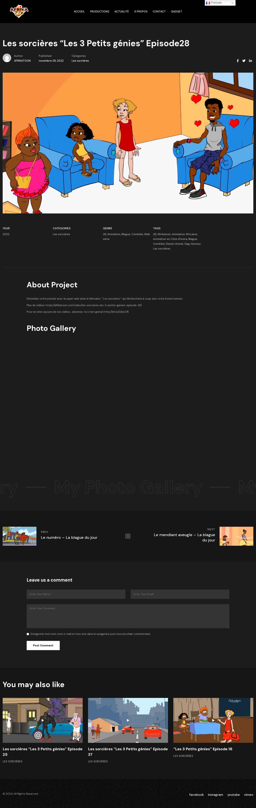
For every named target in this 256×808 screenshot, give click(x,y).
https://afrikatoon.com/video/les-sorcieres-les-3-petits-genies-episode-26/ (94, 305)
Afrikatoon (164, 234)
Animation (113, 234)
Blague (126, 234)
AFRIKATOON (22, 61)
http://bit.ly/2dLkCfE (116, 312)
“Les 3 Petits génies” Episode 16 (202, 749)
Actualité (121, 11)
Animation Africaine (184, 234)
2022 (6, 234)
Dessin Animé (174, 244)
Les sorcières (80, 61)
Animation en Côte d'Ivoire (170, 239)
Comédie (137, 234)
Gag (187, 244)
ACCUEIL (79, 11)
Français (214, 3)
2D (104, 234)
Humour (196, 244)
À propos (140, 11)
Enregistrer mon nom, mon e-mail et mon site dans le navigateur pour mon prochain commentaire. (91, 634)
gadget (176, 11)
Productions (99, 11)
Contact (159, 11)
